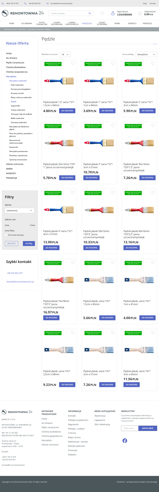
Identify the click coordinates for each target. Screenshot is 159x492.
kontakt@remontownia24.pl (61, 3)
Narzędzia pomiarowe (18, 151)
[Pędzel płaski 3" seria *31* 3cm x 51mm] (99, 166)
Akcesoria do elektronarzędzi (16, 141)
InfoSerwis (121, 482)
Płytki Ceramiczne (41, 23)
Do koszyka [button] (67, 110)
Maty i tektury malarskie (21, 97)
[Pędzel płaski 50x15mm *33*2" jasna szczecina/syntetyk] (99, 234)
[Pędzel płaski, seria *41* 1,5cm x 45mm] (99, 307)
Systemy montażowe (18, 159)
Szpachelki (15, 105)
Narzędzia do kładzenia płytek (19, 128)
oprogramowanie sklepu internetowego (141, 482)
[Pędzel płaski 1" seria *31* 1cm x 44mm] (99, 104)
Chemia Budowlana (57, 23)
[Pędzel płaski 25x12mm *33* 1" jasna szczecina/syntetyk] (59, 168)
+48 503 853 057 (35, 3)
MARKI (117, 23)
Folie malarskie (17, 85)
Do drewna (26, 23)
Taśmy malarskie (18, 110)
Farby (11, 23)
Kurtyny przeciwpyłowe (21, 89)
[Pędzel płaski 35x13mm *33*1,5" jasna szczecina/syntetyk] (139, 168)
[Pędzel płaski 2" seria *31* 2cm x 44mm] (139, 104)
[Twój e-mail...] (129, 428)
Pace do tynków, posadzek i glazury (21, 134)
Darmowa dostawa (14, 235)
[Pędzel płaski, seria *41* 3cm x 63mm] (139, 373)
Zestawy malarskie (19, 122)
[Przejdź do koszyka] (150, 13)
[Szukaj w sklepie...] (68, 13)
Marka (8, 204)
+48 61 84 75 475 (12, 3)
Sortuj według (128, 54)
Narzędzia (87, 23)
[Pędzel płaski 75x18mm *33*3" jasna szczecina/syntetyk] (59, 304)
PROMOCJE (147, 23)
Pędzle (13, 101)
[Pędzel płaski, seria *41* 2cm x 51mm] (99, 375)
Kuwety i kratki (17, 93)
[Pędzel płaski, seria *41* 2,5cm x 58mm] (59, 375)
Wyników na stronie (50, 54)
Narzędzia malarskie (18, 80)
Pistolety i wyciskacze (18, 155)
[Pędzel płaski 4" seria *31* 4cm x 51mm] (59, 234)
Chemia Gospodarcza (71, 23)
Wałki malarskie (17, 118)
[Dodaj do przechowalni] (72, 63)
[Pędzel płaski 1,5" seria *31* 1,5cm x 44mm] (59, 104)
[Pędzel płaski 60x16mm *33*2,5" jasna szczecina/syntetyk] (139, 234)
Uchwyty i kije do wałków (21, 114)
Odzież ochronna (102, 23)
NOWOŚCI (132, 23)
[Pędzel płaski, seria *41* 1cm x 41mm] (139, 307)
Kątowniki (13, 147)
